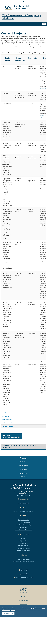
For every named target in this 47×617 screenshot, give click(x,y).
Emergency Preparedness (23, 522)
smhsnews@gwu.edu (23, 495)
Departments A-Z (23, 503)
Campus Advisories (23, 520)
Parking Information (24, 548)
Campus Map (23, 541)
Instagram (24, 466)
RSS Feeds (24, 477)
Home (3, 28)
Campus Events (23, 543)
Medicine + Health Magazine (24, 577)
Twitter (24, 462)
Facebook (24, 458)
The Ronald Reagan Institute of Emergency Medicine (20, 446)
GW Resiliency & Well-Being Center (23, 561)
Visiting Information (23, 545)
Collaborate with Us (8, 423)
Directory (23, 538)
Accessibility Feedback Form (23, 530)
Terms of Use (23, 604)
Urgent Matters (7, 419)
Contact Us (24, 574)
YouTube (24, 469)
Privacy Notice (23, 600)
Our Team (5, 413)
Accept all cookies (8, 614)
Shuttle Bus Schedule (23, 550)
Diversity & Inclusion (23, 559)
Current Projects (7, 426)
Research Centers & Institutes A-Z (23, 511)
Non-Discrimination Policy (23, 525)
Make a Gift (24, 570)
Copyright (23, 596)
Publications (6, 416)
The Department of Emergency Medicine (21, 17)
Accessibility (23, 527)
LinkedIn (24, 473)
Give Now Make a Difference (10, 436)
